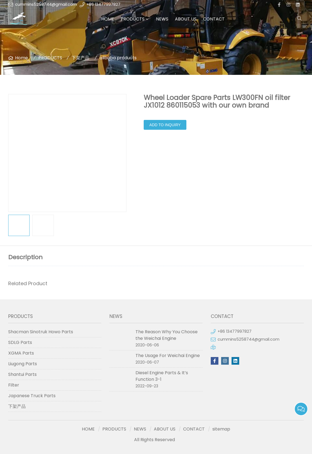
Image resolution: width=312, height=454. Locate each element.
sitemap (221, 429)
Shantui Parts (22, 374)
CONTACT (214, 19)
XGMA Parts (21, 353)
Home (21, 58)
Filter (13, 385)
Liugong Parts (22, 364)
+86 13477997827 (103, 4)
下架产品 (80, 58)
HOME (107, 19)
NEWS (162, 19)
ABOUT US (186, 19)
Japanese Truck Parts (32, 396)
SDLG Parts (20, 342)
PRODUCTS (133, 19)
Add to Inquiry (165, 125)
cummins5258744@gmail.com (46, 4)
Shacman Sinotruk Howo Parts (40, 332)
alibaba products (118, 58)
